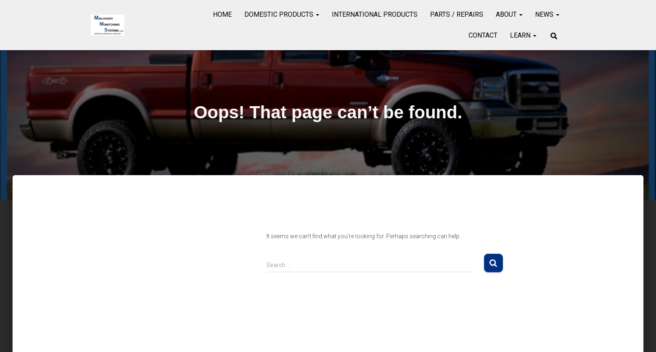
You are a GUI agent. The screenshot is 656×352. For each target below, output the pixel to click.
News (547, 14)
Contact (483, 35)
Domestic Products (281, 14)
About (509, 14)
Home (222, 14)
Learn (523, 35)
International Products (375, 14)
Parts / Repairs (456, 14)
